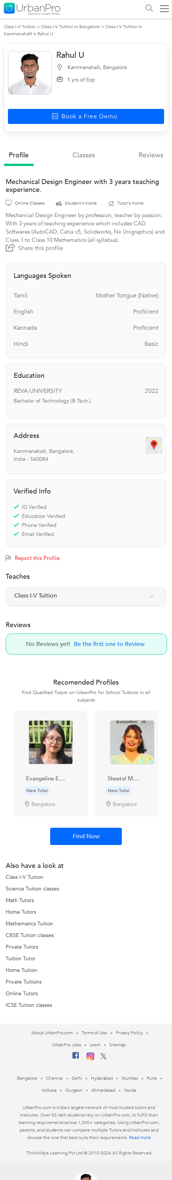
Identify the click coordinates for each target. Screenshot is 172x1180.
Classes (83, 155)
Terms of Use (94, 1033)
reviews (150, 155)
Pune (152, 1078)
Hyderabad (102, 1078)
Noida (130, 1090)
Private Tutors (22, 947)
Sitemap (117, 1045)
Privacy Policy (129, 1033)
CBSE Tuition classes (30, 935)
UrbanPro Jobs (66, 1045)
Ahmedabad (103, 1090)
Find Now (86, 836)
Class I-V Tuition (24, 877)
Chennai (54, 1078)
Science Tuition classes (32, 888)
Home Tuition (21, 970)
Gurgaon (74, 1090)
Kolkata (49, 1090)
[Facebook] (75, 1058)
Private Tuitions (23, 981)
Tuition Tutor (20, 958)
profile (19, 155)
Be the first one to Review (109, 644)
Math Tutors (20, 900)
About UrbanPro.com (52, 1033)
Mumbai (129, 1078)
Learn (95, 1045)
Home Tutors (21, 912)
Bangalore (27, 1078)
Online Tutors (22, 993)
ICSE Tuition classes (29, 1005)
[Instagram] (90, 1059)
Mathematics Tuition (29, 923)
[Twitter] (103, 1058)
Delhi (77, 1078)
